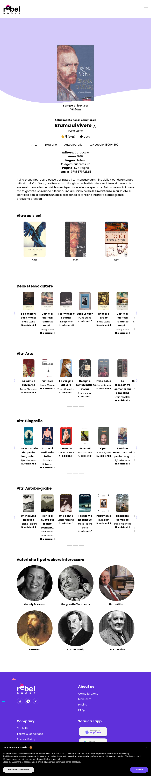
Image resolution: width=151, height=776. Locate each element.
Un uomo (66, 448)
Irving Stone (75, 130)
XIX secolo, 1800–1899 (104, 145)
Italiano (81, 160)
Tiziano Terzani (28, 523)
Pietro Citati (116, 604)
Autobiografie (73, 145)
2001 (116, 260)
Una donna (66, 516)
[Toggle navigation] (145, 9)
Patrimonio (103, 516)
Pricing (82, 705)
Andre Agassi (103, 452)
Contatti (22, 728)
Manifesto (84, 699)
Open (103, 448)
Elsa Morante (85, 452)
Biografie (51, 145)
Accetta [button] (139, 769)
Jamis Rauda (103, 385)
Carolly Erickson (34, 604)
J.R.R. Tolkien (116, 649)
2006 (75, 260)
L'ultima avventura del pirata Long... (122, 452)
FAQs (81, 710)
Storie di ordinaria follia (47, 452)
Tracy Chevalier (28, 389)
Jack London (85, 313)
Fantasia (47, 381)
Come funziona (88, 694)
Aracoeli (84, 448)
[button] (146, 747)
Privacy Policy (26, 739)
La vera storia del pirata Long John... (28, 452)
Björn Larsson (28, 460)
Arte (35, 145)
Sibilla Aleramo (66, 519)
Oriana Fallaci (66, 452)
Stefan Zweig (75, 649)
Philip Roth (103, 519)
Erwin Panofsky (122, 397)
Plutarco (34, 649)
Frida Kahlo (103, 381)
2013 (34, 260)
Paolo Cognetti (122, 523)
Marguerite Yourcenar (75, 604)
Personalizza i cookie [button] (18, 769)
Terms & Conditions (30, 734)
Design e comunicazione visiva (86, 385)
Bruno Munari (47, 385)
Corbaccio (82, 152)
